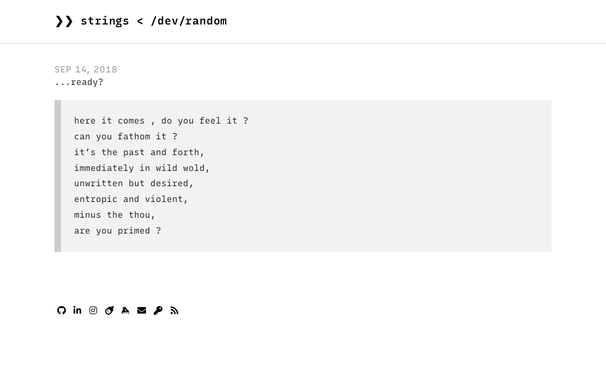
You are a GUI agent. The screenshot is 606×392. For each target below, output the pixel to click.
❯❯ (140, 20)
